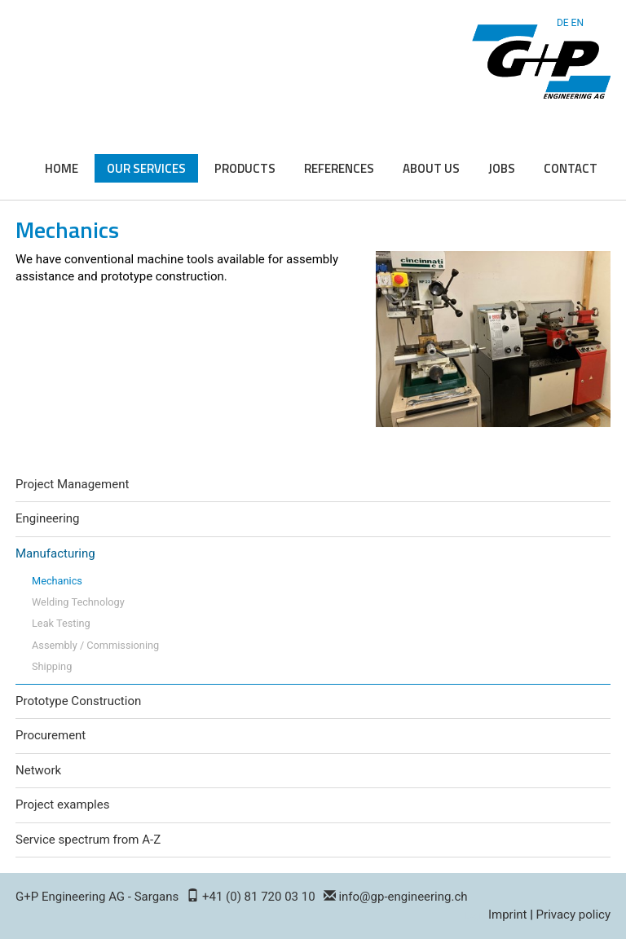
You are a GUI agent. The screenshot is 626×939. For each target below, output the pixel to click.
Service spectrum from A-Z (88, 839)
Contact (570, 168)
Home (61, 168)
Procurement (50, 735)
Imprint (507, 914)
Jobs (501, 168)
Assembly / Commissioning (95, 645)
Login (475, 915)
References (339, 168)
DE (563, 23)
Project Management (72, 484)
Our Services (146, 168)
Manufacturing (55, 553)
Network (38, 770)
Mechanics (57, 581)
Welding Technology (78, 602)
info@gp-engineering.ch (402, 896)
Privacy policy (573, 914)
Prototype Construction (78, 701)
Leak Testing (61, 623)
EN (577, 23)
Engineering (47, 518)
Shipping (52, 666)
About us (431, 168)
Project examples (62, 804)
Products (245, 168)
